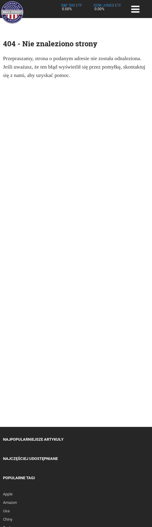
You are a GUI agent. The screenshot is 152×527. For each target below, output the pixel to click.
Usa (6, 511)
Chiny (7, 519)
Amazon (10, 502)
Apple (8, 494)
